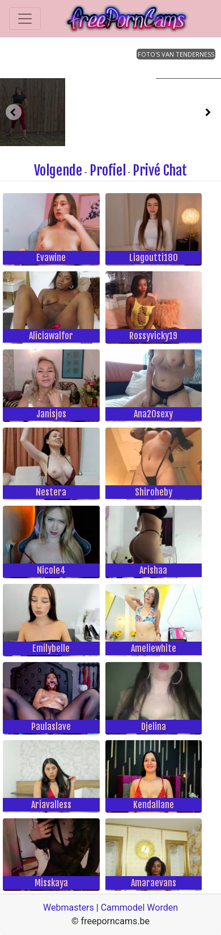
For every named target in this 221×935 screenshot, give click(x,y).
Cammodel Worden (139, 907)
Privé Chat (160, 170)
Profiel (108, 170)
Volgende (58, 170)
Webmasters (68, 907)
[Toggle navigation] (25, 18)
